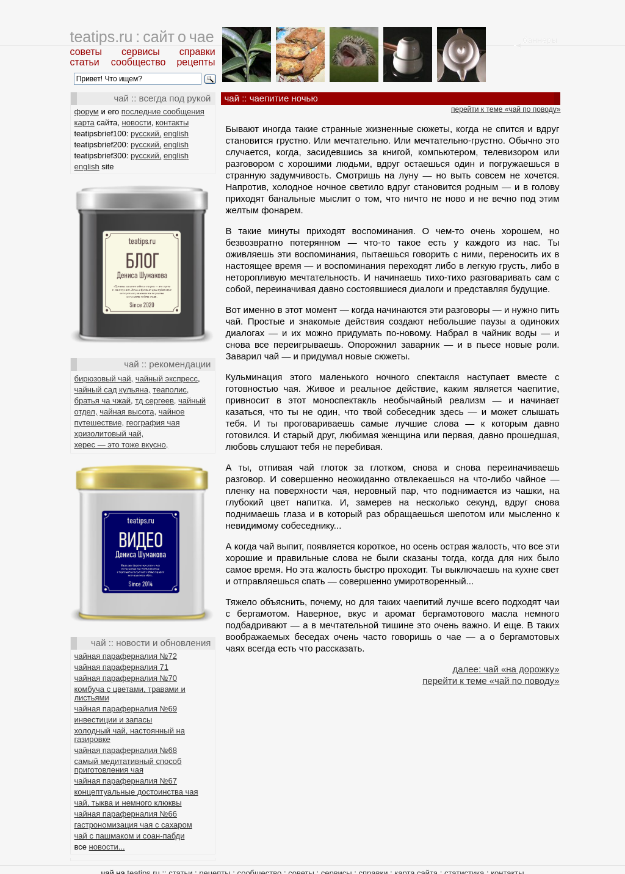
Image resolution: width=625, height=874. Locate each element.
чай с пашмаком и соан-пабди (129, 835)
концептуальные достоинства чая (136, 791)
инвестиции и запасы (113, 719)
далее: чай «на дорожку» (505, 669)
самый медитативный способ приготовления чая (128, 765)
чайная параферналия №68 (126, 750)
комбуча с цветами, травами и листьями (130, 693)
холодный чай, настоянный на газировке (129, 735)
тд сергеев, (155, 400)
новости (136, 122)
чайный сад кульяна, (112, 389)
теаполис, (171, 389)
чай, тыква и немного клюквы (128, 802)
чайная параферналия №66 (126, 813)
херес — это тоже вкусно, (121, 444)
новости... (107, 846)
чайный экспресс (166, 378)
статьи (84, 62)
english (176, 133)
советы (86, 51)
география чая (153, 422)
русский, (146, 133)
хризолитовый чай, (109, 433)
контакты (172, 122)
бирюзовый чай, (104, 378)
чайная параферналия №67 (126, 780)
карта (84, 122)
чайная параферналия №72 (126, 656)
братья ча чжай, (103, 400)
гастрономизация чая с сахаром (133, 824)
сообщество (138, 62)
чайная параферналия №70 (126, 678)
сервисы (140, 51)
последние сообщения (162, 111)
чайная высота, (127, 411)
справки (197, 51)
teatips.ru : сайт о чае (142, 36)
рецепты (195, 62)
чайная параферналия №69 (126, 708)
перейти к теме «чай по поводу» (505, 109)
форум (86, 111)
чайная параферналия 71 (121, 667)
